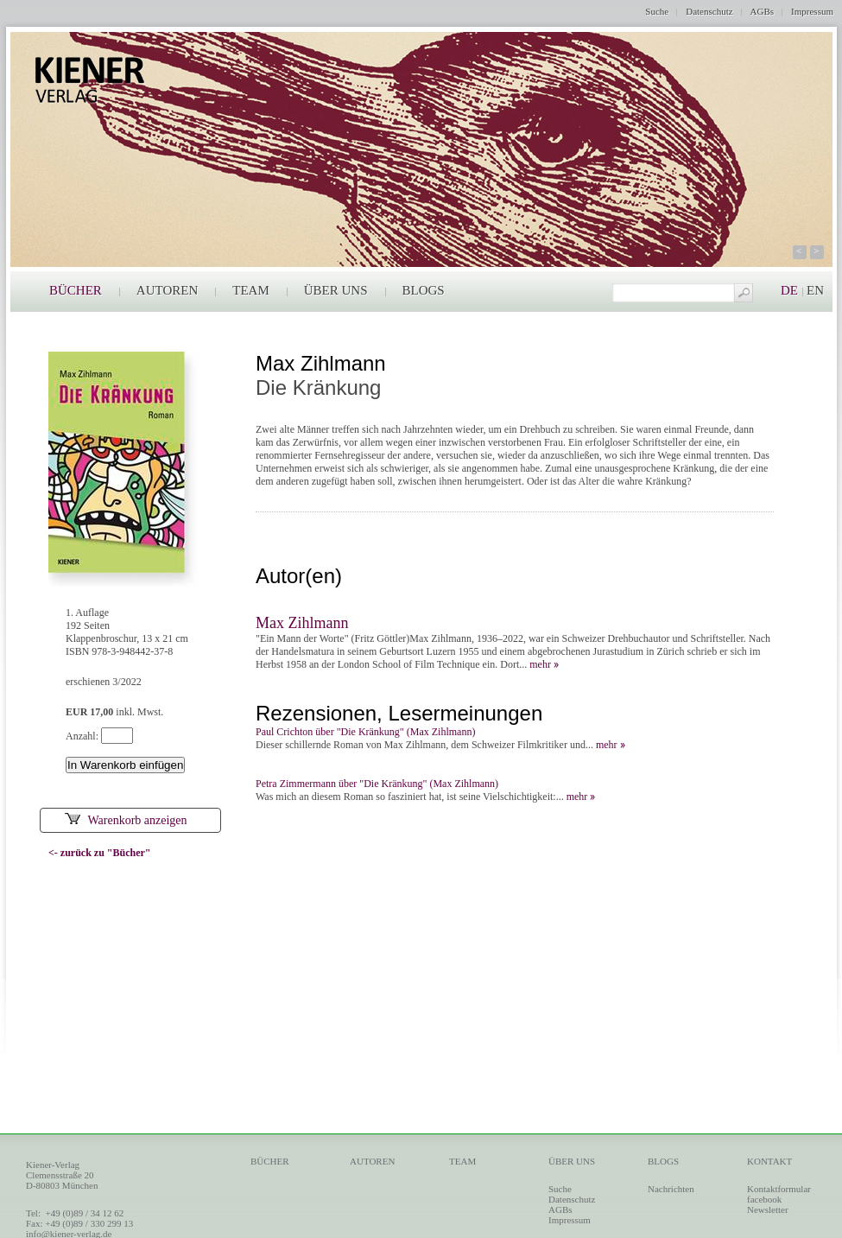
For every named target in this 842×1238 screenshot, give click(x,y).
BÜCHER (75, 290)
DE (789, 290)
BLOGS (423, 290)
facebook (764, 1199)
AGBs (762, 11)
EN (815, 290)
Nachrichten (671, 1189)
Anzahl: (83, 736)
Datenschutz (709, 11)
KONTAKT (769, 1161)
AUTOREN (167, 290)
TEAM (250, 290)
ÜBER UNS (336, 290)
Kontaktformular (779, 1189)
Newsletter (767, 1209)
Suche (656, 11)
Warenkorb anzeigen (126, 820)
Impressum (812, 11)
